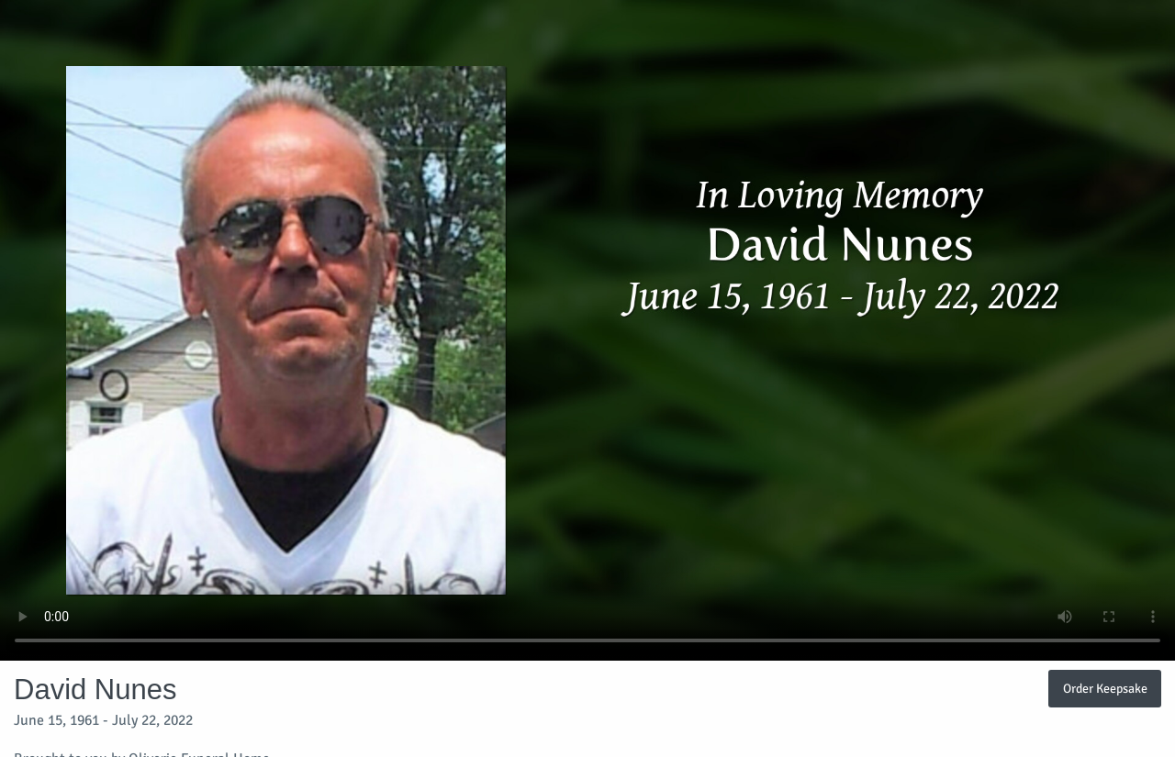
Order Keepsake (1105, 688)
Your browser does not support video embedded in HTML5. (587, 330)
